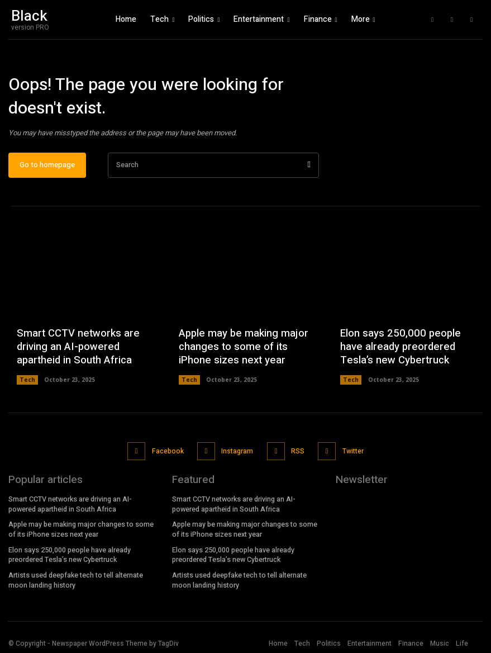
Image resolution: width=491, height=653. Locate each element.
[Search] (308, 169)
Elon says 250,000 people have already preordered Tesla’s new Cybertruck (397, 351)
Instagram (237, 454)
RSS (296, 454)
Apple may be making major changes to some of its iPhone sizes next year (240, 351)
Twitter (351, 454)
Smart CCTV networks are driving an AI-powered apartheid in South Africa (76, 351)
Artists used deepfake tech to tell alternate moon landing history (75, 579)
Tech (27, 384)
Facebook (168, 454)
